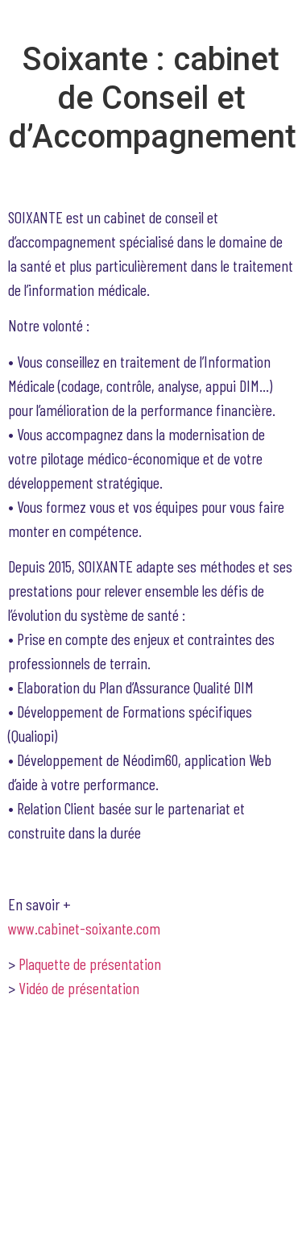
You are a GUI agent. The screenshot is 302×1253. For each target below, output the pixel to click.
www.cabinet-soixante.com (84, 928)
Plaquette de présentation (90, 963)
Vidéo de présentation (81, 987)
